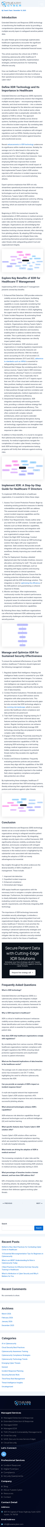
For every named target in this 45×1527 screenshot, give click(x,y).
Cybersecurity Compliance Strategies (16, 1355)
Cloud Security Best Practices (13, 1347)
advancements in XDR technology (21, 144)
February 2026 (7, 1318)
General (5, 1367)
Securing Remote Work (11, 1375)
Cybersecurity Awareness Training (15, 1351)
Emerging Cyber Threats (11, 1363)
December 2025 (8, 1325)
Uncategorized (7, 1387)
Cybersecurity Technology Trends (14, 1359)
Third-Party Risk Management (13, 1379)
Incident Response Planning (12, 1371)
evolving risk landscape (16, 707)
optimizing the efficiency (30, 583)
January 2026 (7, 1321)
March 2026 (6, 1314)
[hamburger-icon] (41, 4)
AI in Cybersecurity (9, 1343)
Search (4, 1224)
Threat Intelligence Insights (12, 1383)
